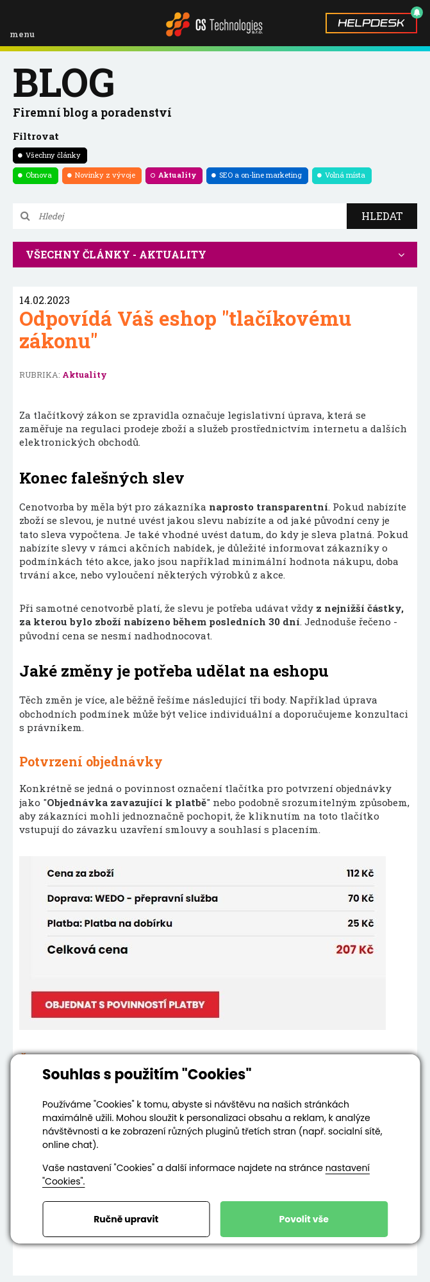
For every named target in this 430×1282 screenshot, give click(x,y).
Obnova (39, 175)
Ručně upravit (126, 1219)
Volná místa (345, 175)
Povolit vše (304, 1219)
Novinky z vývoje (105, 175)
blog (64, 81)
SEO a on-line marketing (260, 175)
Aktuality (177, 175)
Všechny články (53, 155)
